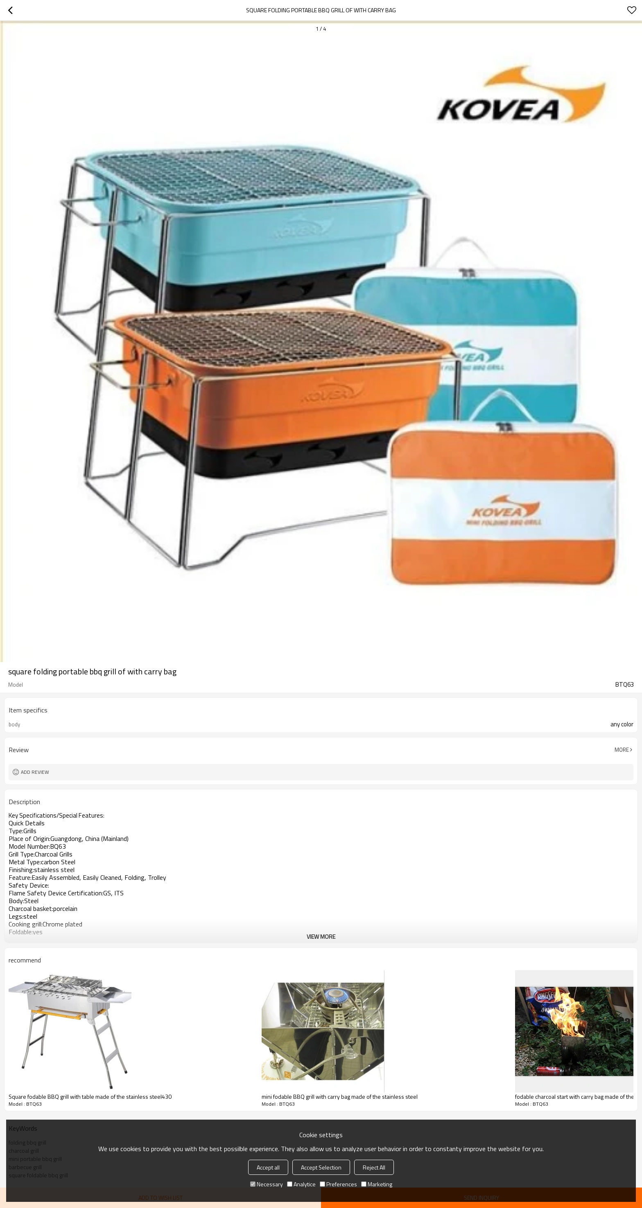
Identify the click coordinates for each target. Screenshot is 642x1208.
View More (321, 936)
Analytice (301, 1184)
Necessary (266, 1184)
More (622, 750)
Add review (35, 772)
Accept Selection (321, 1167)
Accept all (268, 1167)
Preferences (338, 1184)
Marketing (376, 1184)
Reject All (374, 1167)
